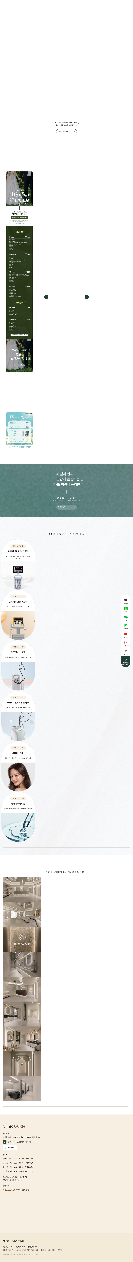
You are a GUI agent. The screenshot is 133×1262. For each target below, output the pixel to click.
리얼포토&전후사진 (116, 17)
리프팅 (32, 17)
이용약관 (6, 1241)
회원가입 (117, 6)
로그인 (109, 6)
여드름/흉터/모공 (68, 17)
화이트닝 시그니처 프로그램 (48, 17)
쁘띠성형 (81, 17)
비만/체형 (102, 17)
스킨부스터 (92, 17)
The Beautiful (11, 17)
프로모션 (24, 17)
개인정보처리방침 (18, 1241)
